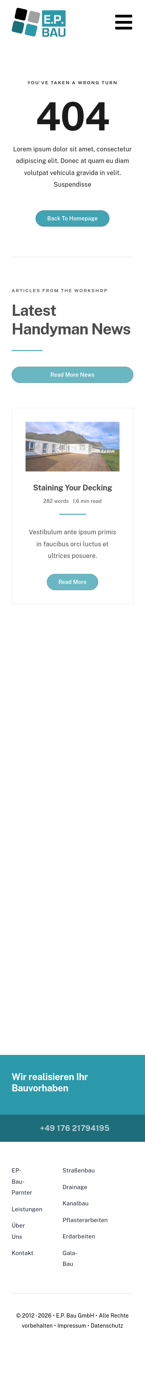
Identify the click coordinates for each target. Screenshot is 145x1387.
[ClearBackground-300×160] (39, 10)
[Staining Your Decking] (72, 425)
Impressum (71, 1326)
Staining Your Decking (72, 486)
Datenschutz (107, 1326)
